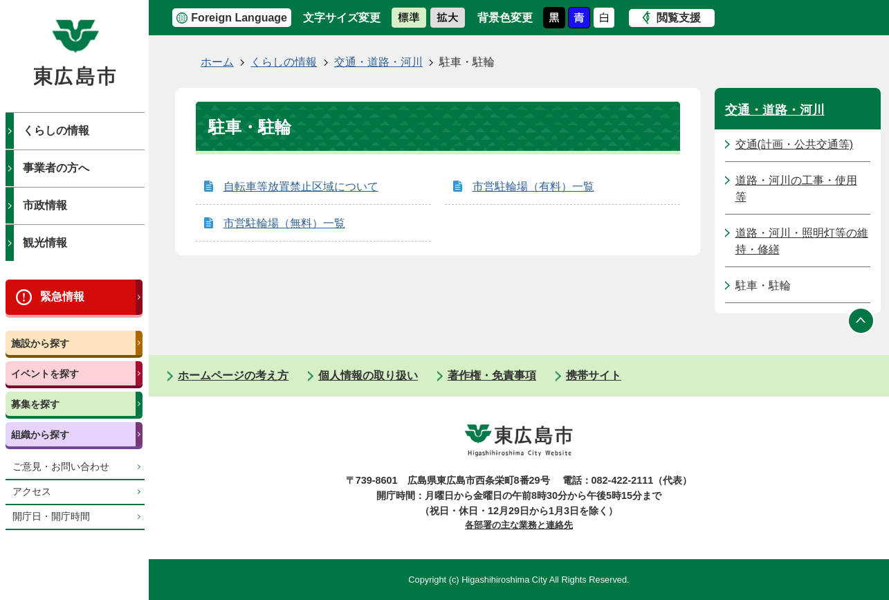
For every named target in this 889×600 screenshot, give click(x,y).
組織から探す (40, 434)
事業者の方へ (56, 168)
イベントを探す (45, 373)
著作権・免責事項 (492, 375)
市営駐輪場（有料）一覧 (533, 186)
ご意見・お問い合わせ (60, 467)
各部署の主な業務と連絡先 (519, 525)
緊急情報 (62, 296)
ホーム (217, 62)
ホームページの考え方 (233, 375)
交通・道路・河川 (378, 62)
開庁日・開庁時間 (51, 516)
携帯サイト (593, 375)
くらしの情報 (56, 130)
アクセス (31, 492)
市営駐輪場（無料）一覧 (284, 223)
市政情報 (45, 205)
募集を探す (35, 404)
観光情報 (45, 242)
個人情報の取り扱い (368, 375)
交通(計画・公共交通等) (794, 144)
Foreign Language (239, 18)
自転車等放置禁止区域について (300, 186)
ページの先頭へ (861, 320)
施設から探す (40, 343)
